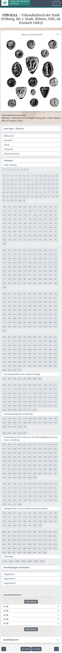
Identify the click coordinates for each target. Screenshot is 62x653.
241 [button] (45, 262)
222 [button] (4, 258)
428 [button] (34, 345)
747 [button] (19, 500)
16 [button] (28, 176)
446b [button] (23, 561)
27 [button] (16, 180)
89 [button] (40, 196)
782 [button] (9, 521)
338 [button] (29, 306)
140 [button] (39, 219)
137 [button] (24, 219)
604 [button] (24, 433)
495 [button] (19, 379)
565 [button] (55, 405)
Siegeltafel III (10, 583)
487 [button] (55, 366)
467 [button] (9, 362)
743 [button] (55, 496)
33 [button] (40, 180)
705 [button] (29, 484)
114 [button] (19, 211)
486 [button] (50, 366)
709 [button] (50, 484)
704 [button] (24, 484)
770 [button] (4, 517)
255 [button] (4, 271)
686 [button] (24, 473)
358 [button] (19, 314)
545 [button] (9, 401)
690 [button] (45, 473)
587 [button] (19, 422)
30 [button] (28, 180)
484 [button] (39, 366)
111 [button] (4, 211)
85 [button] (24, 196)
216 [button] (29, 254)
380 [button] (19, 322)
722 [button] (4, 492)
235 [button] (14, 262)
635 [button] (45, 453)
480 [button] (19, 366)
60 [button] (36, 188)
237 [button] (24, 262)
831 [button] (50, 540)
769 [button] (55, 513)
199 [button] (4, 244)
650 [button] (9, 461)
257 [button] (14, 271)
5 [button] (15, 169)
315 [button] (24, 298)
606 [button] (9, 444)
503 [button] (19, 385)
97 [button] (16, 200)
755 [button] (4, 504)
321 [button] (55, 298)
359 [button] (24, 314)
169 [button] (19, 231)
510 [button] (55, 385)
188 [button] (4, 240)
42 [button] (20, 184)
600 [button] (4, 433)
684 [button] (14, 473)
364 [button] (50, 314)
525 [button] (19, 393)
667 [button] (39, 465)
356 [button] (9, 314)
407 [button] (39, 337)
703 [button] (19, 484)
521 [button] (55, 389)
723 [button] (9, 492)
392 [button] (24, 326)
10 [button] (4, 176)
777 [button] (39, 517)
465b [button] (30, 561)
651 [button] (14, 461)
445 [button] (9, 353)
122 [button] (4, 215)
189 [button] (9, 240)
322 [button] (4, 302)
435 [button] (14, 349)
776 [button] (34, 517)
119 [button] (45, 211)
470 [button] (24, 362)
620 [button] (24, 448)
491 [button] (19, 370)
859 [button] (24, 552)
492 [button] (4, 379)
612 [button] (39, 444)
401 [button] (9, 337)
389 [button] (9, 326)
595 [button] (4, 427)
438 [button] (29, 349)
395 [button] (39, 326)
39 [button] (8, 184)
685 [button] (19, 473)
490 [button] (14, 370)
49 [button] (49, 184)
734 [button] (9, 496)
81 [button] (8, 196)
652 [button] (19, 461)
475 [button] (50, 362)
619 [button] (19, 448)
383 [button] (34, 322)
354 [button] (55, 310)
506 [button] (34, 385)
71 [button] (24, 192)
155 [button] (4, 227)
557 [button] (14, 405)
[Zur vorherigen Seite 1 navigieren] (3, 649)
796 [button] (24, 525)
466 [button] (4, 362)
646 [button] (45, 457)
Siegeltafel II (9, 579)
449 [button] (29, 353)
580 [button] (39, 418)
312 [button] (9, 298)
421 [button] (55, 341)
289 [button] (9, 283)
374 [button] (45, 318)
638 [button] (4, 457)
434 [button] (9, 349)
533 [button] (4, 397)
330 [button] (45, 302)
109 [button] (50, 207)
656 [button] (39, 461)
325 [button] (19, 302)
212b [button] (5, 561)
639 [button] (9, 457)
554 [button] (55, 401)
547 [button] (19, 401)
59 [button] (32, 188)
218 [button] (39, 254)
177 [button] (4, 235)
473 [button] (39, 362)
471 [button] (29, 362)
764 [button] (29, 513)
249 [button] (29, 267)
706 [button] (34, 484)
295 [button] (39, 283)
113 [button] (14, 211)
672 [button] (9, 469)
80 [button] (4, 196)
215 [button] (24, 254)
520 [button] (50, 389)
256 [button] (9, 271)
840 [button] (39, 544)
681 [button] (55, 469)
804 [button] (24, 532)
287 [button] (55, 279)
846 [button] (14, 548)
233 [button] (4, 262)
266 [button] (4, 275)
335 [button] (14, 306)
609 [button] (24, 444)
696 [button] (19, 477)
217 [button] (34, 254)
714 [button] (19, 488)
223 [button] (9, 258)
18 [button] (36, 176)
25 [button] (8, 180)
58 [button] (28, 188)
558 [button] (19, 405)
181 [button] (24, 235)
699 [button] (34, 477)
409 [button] (50, 337)
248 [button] (24, 267)
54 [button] (12, 188)
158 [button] (19, 227)
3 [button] (9, 169)
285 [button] (45, 279)
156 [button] (9, 227)
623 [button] (39, 448)
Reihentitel (9, 136)
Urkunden (8, 160)
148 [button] (24, 223)
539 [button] (34, 397)
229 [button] (39, 258)
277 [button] (4, 279)
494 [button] (14, 379)
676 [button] (29, 469)
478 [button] (9, 366)
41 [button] (16, 184)
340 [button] (39, 306)
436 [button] (19, 349)
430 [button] (45, 345)
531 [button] (50, 393)
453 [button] (50, 353)
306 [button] (34, 293)
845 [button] (9, 548)
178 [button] (9, 235)
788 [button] (39, 521)
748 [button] (24, 500)
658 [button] (50, 461)
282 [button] (29, 279)
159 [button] (24, 227)
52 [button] (4, 188)
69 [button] (16, 192)
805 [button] (29, 532)
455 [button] (4, 357)
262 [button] (39, 271)
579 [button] (34, 418)
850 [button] (34, 548)
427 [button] (29, 345)
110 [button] (55, 207)
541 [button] (45, 397)
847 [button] (19, 548)
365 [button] (55, 314)
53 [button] (8, 188)
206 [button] (34, 250)
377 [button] (4, 322)
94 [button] (4, 200)
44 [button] (28, 184)
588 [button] (24, 422)
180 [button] (19, 235)
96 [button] (12, 200)
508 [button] (45, 385)
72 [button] (28, 192)
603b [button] (42, 561)
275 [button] (50, 275)
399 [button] (4, 331)
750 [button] (34, 500)
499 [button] (39, 379)
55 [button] (16, 188)
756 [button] (9, 504)
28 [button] (20, 180)
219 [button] (45, 254)
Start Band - (14, 128)
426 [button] (24, 345)
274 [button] (45, 275)
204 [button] (24, 250)
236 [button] (19, 262)
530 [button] (45, 393)
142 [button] (50, 219)
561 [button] (34, 405)
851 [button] (39, 548)
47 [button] (40, 184)
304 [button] (24, 293)
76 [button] (45, 192)
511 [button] (4, 389)
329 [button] (39, 302)
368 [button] (14, 318)
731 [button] (50, 492)
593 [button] (50, 422)
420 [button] (50, 341)
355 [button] (4, 314)
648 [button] (55, 457)
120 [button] (50, 211)
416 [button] (29, 341)
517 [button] (34, 389)
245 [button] (9, 267)
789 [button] (45, 521)
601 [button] (9, 433)
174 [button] (45, 231)
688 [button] (34, 473)
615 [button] (55, 444)
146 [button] (14, 223)
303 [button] (19, 293)
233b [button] (11, 561)
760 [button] (9, 513)
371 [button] (29, 318)
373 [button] (39, 318)
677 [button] (34, 469)
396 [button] (45, 326)
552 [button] (45, 401)
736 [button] (19, 496)
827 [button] (29, 540)
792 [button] (4, 525)
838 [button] (29, 544)
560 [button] (29, 405)
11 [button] (8, 176)
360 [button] (29, 314)
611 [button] (34, 444)
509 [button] (50, 385)
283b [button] (17, 561)
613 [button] (45, 444)
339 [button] (34, 306)
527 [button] (29, 393)
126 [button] (24, 215)
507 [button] (39, 385)
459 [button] (24, 357)
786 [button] (29, 521)
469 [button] (19, 362)
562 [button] (39, 405)
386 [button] (50, 322)
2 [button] (6, 169)
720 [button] (50, 488)
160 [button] (29, 227)
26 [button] (12, 180)
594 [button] (55, 422)
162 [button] (39, 227)
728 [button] (34, 492)
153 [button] (50, 223)
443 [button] (55, 349)
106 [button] (34, 207)
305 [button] (29, 293)
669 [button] (50, 465)
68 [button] (12, 192)
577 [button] (24, 418)
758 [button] (19, 504)
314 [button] (19, 298)
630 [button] (19, 453)
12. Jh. (6, 606)
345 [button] (9, 310)
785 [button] (24, 521)
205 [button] (29, 250)
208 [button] (45, 250)
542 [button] (50, 397)
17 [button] (32, 176)
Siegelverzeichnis (11, 154)
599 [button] (24, 427)
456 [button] (9, 357)
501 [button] (9, 385)
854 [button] (55, 548)
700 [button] (4, 484)
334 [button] (9, 306)
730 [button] (45, 492)
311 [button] (4, 298)
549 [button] (29, 401)
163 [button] (45, 227)
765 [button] (34, 513)
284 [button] (39, 279)
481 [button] (24, 366)
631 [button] (24, 453)
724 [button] (14, 492)
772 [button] (14, 517)
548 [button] (24, 401)
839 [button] (34, 544)
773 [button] (19, 517)
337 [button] (24, 306)
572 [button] (34, 410)
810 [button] (55, 532)
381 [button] (24, 322)
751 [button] (39, 500)
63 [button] (49, 188)
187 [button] (55, 235)
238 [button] (29, 262)
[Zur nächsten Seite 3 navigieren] (56, 649)
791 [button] (55, 521)
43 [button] (24, 184)
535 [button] (14, 397)
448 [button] (24, 353)
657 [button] (45, 461)
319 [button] (45, 298)
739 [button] (34, 496)
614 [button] (50, 444)
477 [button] (4, 366)
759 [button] (4, 513)
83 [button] (16, 196)
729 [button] (39, 492)
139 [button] (34, 219)
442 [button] (50, 349)
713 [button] (14, 488)
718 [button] (39, 488)
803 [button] (19, 532)
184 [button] (39, 235)
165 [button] (55, 227)
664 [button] (24, 465)
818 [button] (39, 536)
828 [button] (34, 540)
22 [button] (53, 176)
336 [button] (19, 306)
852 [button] (45, 548)
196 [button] (45, 240)
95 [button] (8, 200)
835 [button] (14, 544)
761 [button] (14, 513)
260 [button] (29, 271)
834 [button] (9, 544)
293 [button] (29, 283)
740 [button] (39, 496)
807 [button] (39, 532)
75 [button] (40, 192)
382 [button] (29, 322)
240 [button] (39, 262)
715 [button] (24, 488)
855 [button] (4, 552)
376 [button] (55, 318)
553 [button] (50, 401)
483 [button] (34, 366)
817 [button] (34, 536)
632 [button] (29, 453)
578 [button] (29, 418)
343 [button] (55, 306)
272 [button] (34, 275)
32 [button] (36, 180)
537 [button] (24, 397)
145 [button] (9, 223)
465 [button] (55, 357)
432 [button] (55, 345)
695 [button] (14, 477)
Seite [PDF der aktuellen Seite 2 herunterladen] (25, 649)
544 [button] (4, 401)
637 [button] (55, 453)
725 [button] (19, 492)
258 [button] (19, 271)
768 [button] (50, 513)
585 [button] (9, 422)
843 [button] (55, 544)
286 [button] (50, 279)
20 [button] (45, 176)
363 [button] (45, 314)
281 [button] (24, 279)
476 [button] (55, 362)
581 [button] (45, 418)
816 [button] (29, 536)
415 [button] (24, 341)
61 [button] (40, 188)
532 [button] (55, 393)
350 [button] (34, 310)
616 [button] (4, 448)
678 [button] (39, 469)
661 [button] (9, 465)
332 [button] (55, 302)
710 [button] (55, 484)
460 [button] (29, 357)
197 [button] (50, 240)
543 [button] (55, 397)
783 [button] (14, 521)
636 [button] (50, 453)
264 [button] (50, 271)
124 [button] (14, 215)
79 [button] (57, 192)
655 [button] (34, 461)
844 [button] (4, 548)
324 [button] (14, 302)
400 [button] (4, 337)
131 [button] (50, 215)
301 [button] (9, 293)
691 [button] (50, 473)
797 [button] (29, 525)
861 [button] (34, 552)
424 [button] (14, 345)
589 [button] (29, 422)
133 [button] (4, 219)
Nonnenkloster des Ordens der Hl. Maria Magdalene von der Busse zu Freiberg (31, 438)
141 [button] (45, 219)
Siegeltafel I (9, 574)
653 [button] (24, 461)
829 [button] (39, 540)
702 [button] (14, 484)
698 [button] (29, 477)
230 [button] (45, 258)
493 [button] (9, 379)
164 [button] (50, 227)
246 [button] (14, 267)
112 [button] (9, 211)
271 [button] (29, 275)
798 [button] (34, 525)
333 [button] (4, 306)
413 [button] (14, 341)
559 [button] (24, 405)
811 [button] (4, 536)
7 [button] (21, 169)
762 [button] (19, 513)
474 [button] (45, 362)
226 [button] (24, 258)
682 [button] (4, 473)
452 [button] (45, 353)
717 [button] (34, 488)
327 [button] (29, 302)
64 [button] (53, 188)
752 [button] (45, 500)
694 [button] (9, 477)
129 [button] (39, 215)
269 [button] (19, 275)
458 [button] (19, 357)
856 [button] (9, 552)
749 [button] (29, 500)
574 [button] (9, 418)
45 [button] (32, 184)
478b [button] (36, 561)
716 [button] (29, 488)
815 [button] (24, 536)
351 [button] (39, 310)
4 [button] (12, 169)
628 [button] (9, 453)
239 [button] (34, 262)
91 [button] (49, 196)
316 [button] (29, 298)
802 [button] (14, 532)
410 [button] (55, 337)
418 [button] (39, 341)
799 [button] (39, 525)
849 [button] (29, 548)
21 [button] (49, 176)
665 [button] (29, 465)
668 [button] (45, 465)
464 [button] (50, 357)
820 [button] (50, 536)
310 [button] (55, 293)
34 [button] (45, 180)
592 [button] (45, 422)
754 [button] (55, 500)
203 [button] (19, 250)
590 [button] (34, 422)
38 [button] (4, 184)
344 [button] (4, 310)
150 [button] (34, 223)
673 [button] (14, 469)
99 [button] (24, 200)
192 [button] (24, 240)
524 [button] (14, 393)
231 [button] (50, 258)
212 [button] (9, 254)
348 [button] (24, 310)
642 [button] (24, 457)
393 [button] (29, 326)
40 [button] (12, 184)
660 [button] (4, 465)
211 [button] (4, 254)
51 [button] (57, 184)
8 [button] (24, 169)
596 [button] (9, 427)
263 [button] (45, 271)
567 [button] (9, 410)
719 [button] (45, 488)
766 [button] (39, 513)
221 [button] (55, 254)
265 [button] (55, 271)
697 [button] (24, 477)
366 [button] (4, 318)
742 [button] (50, 496)
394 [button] (34, 326)
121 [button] (55, 211)
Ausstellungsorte (11, 640)
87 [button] (32, 196)
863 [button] (45, 552)
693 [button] (4, 477)
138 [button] (29, 219)
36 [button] (53, 180)
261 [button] (34, 271)
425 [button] (19, 345)
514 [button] (19, 389)
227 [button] (29, 258)
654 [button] (29, 461)
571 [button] (29, 410)
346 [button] (14, 310)
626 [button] (55, 448)
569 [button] (19, 410)
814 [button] (19, 536)
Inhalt (6, 145)
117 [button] (34, 211)
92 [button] (53, 196)
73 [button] (32, 192)
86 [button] (28, 196)
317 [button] (34, 298)
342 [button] (50, 306)
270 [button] (24, 275)
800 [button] (4, 532)
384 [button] (39, 322)
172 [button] (34, 231)
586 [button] (14, 422)
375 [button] (50, 318)
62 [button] (45, 188)
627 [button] (4, 453)
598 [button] (19, 427)
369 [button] (19, 318)
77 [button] (49, 192)
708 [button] (45, 484)
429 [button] (39, 345)
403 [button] (19, 337)
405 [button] (29, 337)
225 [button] (19, 258)
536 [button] (19, 397)
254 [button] (55, 267)
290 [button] (14, 283)
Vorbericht (8, 149)
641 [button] (19, 457)
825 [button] (19, 540)
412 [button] (9, 341)
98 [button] (20, 200)
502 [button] (14, 385)
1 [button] (3, 169)
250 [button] (34, 267)
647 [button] (50, 457)
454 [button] (55, 353)
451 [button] (39, 353)
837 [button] (24, 544)
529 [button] (39, 393)
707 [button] (39, 484)
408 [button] (45, 337)
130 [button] (45, 215)
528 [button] (34, 393)
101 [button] (9, 207)
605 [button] (4, 444)
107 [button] (39, 207)
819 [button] (45, 536)
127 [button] (29, 215)
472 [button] (34, 362)
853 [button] (50, 548)
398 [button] (55, 326)
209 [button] (50, 250)
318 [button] (39, 298)
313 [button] (14, 298)
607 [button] (14, 444)
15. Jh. (6, 619)
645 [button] (39, 457)
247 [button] (19, 267)
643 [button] (29, 457)
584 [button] (4, 422)
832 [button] (55, 540)
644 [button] (34, 457)
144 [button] (4, 223)
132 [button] (55, 215)
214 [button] (19, 254)
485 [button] (45, 366)
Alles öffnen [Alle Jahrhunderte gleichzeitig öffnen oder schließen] (31, 602)
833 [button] (4, 544)
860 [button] (29, 552)
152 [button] (45, 223)
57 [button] (24, 188)
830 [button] (45, 540)
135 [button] (14, 219)
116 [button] (29, 211)
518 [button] (39, 389)
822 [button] (4, 540)
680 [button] (50, 469)
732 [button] (55, 492)
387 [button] (55, 322)
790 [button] (50, 521)
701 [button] (9, 484)
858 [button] (19, 552)
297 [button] (50, 283)
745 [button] (9, 500)
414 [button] (19, 341)
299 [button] (4, 287)
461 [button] (34, 357)
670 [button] (55, 465)
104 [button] (24, 207)
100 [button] (4, 207)
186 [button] (50, 235)
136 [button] (19, 219)
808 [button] (45, 532)
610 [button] (29, 444)
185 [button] (45, 235)
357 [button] (14, 314)
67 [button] (8, 192)
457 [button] (14, 357)
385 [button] (45, 322)
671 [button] (4, 469)
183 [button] (34, 235)
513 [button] (14, 389)
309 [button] (50, 293)
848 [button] (24, 548)
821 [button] (55, 536)
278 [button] (9, 279)
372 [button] (34, 318)
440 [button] (39, 349)
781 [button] (4, 521)
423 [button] (9, 345)
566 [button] (4, 410)
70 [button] (20, 192)
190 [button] (14, 240)
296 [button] (45, 283)
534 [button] (9, 397)
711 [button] (4, 488)
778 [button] (45, 517)
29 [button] (24, 180)
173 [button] (39, 231)
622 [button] (34, 448)
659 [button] (55, 461)
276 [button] (55, 275)
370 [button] (24, 318)
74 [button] (36, 192)
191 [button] (19, 240)
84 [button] (20, 196)
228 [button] (34, 258)
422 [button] (4, 345)
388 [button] (4, 326)
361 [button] (34, 314)
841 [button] (45, 544)
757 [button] (14, 504)
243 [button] (55, 262)
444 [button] (4, 353)
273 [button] (39, 275)
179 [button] (14, 235)
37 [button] (57, 180)
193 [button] (29, 240)
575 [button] (14, 418)
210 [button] (55, 250)
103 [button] (19, 207)
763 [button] (24, 513)
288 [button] (4, 283)
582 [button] (50, 418)
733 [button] (4, 496)
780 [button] (55, 517)
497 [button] (29, 379)
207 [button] (39, 250)
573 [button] (4, 418)
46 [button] (36, 184)
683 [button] (9, 473)
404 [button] (24, 337)
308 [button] (45, 293)
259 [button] (24, 271)
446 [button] (14, 353)
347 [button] (19, 310)
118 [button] (39, 211)
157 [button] (14, 227)
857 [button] (14, 552)
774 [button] (24, 517)
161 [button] (34, 227)
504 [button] (24, 385)
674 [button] (19, 469)
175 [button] (50, 231)
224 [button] (14, 258)
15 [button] (24, 176)
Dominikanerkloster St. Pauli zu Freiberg (22, 374)
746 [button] (14, 500)
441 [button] (45, 349)
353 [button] (50, 310)
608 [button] (19, 444)
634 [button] (39, 453)
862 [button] (39, 552)
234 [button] (9, 262)
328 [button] (34, 302)
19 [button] (40, 176)
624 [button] (45, 448)
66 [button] (4, 192)
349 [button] (29, 310)
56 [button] (20, 188)
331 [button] (50, 302)
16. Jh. (6, 623)
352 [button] (45, 310)
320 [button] (50, 298)
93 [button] (57, 196)
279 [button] (14, 279)
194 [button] (34, 240)
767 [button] (45, 513)
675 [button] (24, 469)
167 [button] (9, 231)
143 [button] (55, 219)
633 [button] (34, 453)
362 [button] (39, 314)
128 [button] (34, 215)
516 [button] (29, 389)
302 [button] (14, 293)
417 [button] (34, 341)
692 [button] (55, 473)
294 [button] (34, 283)
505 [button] (29, 385)
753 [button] (50, 500)
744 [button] (4, 500)
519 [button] (45, 389)
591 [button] (39, 422)
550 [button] (34, 401)
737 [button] (24, 496)
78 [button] (53, 192)
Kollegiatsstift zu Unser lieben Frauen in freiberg (26, 508)
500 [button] (4, 385)
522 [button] (4, 393)
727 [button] (29, 492)
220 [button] (50, 254)
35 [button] (49, 180)
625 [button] (50, 448)
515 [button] (24, 389)
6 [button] (18, 169)
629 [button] (14, 453)
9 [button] (27, 169)
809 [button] (50, 532)
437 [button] (24, 349)
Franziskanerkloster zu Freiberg (18, 414)
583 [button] (55, 418)
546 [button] (14, 401)
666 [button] (34, 465)
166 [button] (4, 231)
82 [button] (12, 196)
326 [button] (24, 302)
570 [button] (24, 410)
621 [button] (29, 448)
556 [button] (9, 405)
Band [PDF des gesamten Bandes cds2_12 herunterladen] (36, 649)
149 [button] (29, 223)
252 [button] (45, 267)
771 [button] (9, 517)
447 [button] (19, 353)
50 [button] (53, 184)
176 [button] (55, 231)
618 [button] (14, 448)
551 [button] (39, 401)
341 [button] (45, 306)
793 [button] (9, 525)
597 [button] (14, 427)
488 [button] (4, 370)
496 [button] (24, 379)
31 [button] (32, 180)
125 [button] (19, 215)
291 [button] (19, 283)
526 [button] (24, 393)
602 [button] (14, 433)
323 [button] (9, 302)
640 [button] (14, 457)
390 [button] (14, 326)
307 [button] (39, 293)
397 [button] (50, 326)
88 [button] (36, 196)
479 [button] (14, 366)
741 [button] (45, 496)
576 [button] (19, 418)
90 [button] (45, 196)
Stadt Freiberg (10, 165)
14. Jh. (6, 615)
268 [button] (14, 275)
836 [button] (19, 544)
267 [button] (9, 275)
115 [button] (24, 211)
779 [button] (50, 517)
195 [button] (39, 240)
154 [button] (55, 223)
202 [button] (14, 250)
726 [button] (24, 492)
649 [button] (4, 461)
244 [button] (4, 267)
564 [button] (50, 405)
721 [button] (55, 488)
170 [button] (24, 231)
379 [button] (14, 322)
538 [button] (29, 397)
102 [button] (14, 207)
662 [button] (14, 465)
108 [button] (45, 207)
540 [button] (39, 397)
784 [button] (19, 521)
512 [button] (9, 389)
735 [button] (14, 496)
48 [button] (45, 184)
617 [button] (9, 448)
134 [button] (9, 219)
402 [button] (14, 337)
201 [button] (9, 250)
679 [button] (45, 469)
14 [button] (20, 176)
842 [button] (50, 544)
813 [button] (14, 536)
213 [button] (14, 254)
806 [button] (34, 532)
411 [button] (4, 341)
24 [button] (4, 180)
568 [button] (14, 410)
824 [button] (14, 540)
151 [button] (39, 223)
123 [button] (9, 215)
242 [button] (50, 262)
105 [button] (29, 207)
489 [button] (9, 370)
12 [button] (12, 176)
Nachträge (8, 556)
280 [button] (19, 279)
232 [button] (55, 258)
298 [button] (55, 283)
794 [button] (14, 525)
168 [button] (14, 231)
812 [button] (9, 536)
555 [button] (4, 405)
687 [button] (29, 473)
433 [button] (4, 349)
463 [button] (45, 357)
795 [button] (19, 525)
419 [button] (45, 341)
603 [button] (19, 433)
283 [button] (34, 279)
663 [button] (19, 465)
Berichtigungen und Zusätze (17, 567)
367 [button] (9, 318)
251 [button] (39, 267)
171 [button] (29, 231)
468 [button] (14, 362)
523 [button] (9, 393)
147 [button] (19, 223)
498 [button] (34, 379)
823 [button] (9, 540)
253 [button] (50, 267)
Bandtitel (8, 140)
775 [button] (29, 517)
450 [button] (34, 353)
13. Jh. (6, 610)
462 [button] (39, 357)
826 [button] (24, 540)
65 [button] (57, 188)
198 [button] (55, 240)
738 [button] (29, 496)
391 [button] (19, 326)
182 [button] (29, 235)
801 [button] (9, 532)
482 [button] (29, 366)
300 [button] (4, 293)
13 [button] (16, 176)
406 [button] (34, 337)
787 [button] (34, 521)
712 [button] (9, 488)
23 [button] (57, 176)
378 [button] (9, 322)
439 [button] (34, 349)
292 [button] (24, 283)
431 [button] (50, 345)
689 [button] (39, 473)
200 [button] (4, 250)
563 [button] (45, 405)
